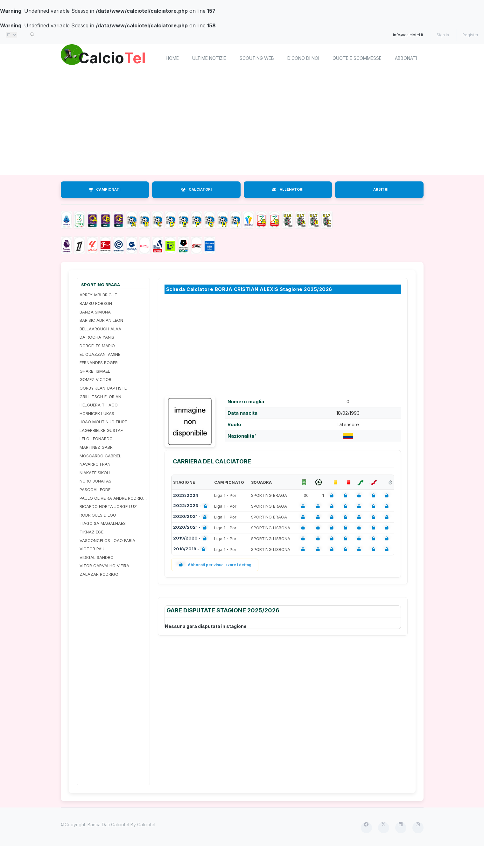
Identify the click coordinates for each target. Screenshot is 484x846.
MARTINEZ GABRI (97, 447)
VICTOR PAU (92, 548)
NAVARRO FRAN (95, 464)
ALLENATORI (287, 189)
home (172, 58)
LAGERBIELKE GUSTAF (101, 430)
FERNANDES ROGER (99, 362)
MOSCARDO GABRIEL (100, 455)
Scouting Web (257, 58)
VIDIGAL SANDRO (97, 557)
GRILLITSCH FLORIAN (100, 396)
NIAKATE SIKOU (95, 472)
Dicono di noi (303, 58)
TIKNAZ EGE (91, 531)
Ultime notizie (209, 58)
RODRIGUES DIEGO (98, 515)
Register (470, 34)
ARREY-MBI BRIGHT (98, 294)
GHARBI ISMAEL (95, 371)
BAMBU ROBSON (96, 303)
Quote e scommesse (357, 58)
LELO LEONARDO (96, 438)
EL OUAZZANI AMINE (100, 354)
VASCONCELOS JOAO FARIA (107, 540)
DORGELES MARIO (97, 345)
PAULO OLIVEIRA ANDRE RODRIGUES (113, 498)
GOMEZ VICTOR (95, 379)
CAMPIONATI (104, 189)
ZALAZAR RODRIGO (99, 574)
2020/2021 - (191, 517)
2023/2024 (185, 495)
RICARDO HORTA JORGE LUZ (108, 506)
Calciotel (146, 824)
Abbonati (406, 58)
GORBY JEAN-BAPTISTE (103, 388)
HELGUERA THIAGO (99, 404)
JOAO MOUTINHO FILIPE (103, 421)
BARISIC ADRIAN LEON (101, 320)
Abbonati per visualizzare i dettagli (215, 564)
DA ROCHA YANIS (97, 337)
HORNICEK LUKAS (97, 413)
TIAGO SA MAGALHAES (103, 523)
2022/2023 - (191, 506)
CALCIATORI (196, 189)
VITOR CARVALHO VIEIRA (104, 565)
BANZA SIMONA (95, 311)
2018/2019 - (190, 549)
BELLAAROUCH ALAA (100, 328)
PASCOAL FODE (95, 489)
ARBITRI (380, 189)
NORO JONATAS (95, 480)
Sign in (443, 34)
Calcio (114, 57)
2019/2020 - (191, 538)
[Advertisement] (252, 124)
